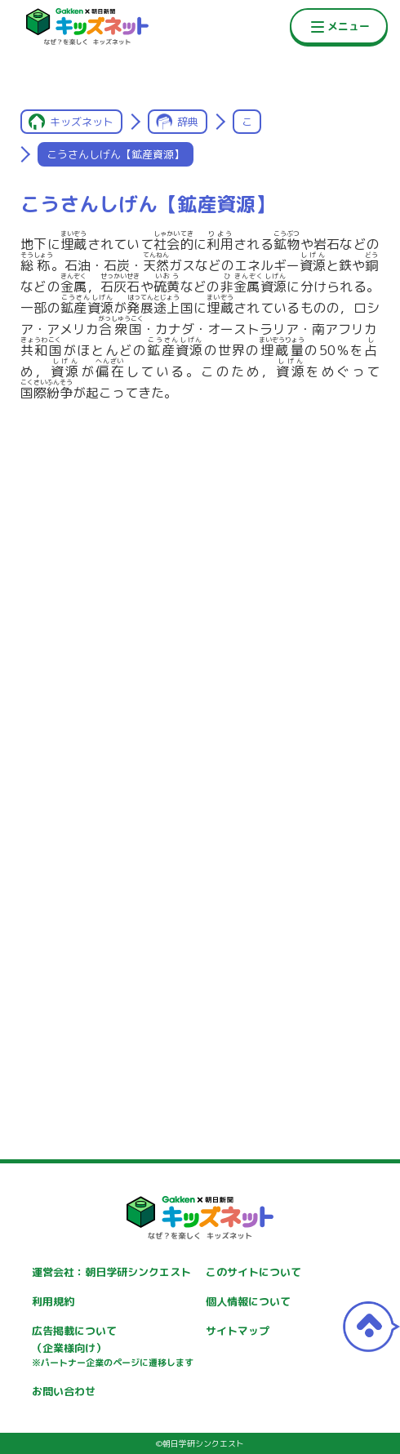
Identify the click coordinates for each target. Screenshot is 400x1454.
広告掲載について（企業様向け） (112, 1347)
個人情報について (248, 1301)
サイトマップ (237, 1330)
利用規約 (53, 1301)
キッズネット (81, 121)
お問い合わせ (64, 1391)
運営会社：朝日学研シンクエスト (111, 1272)
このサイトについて (253, 1272)
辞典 (187, 121)
